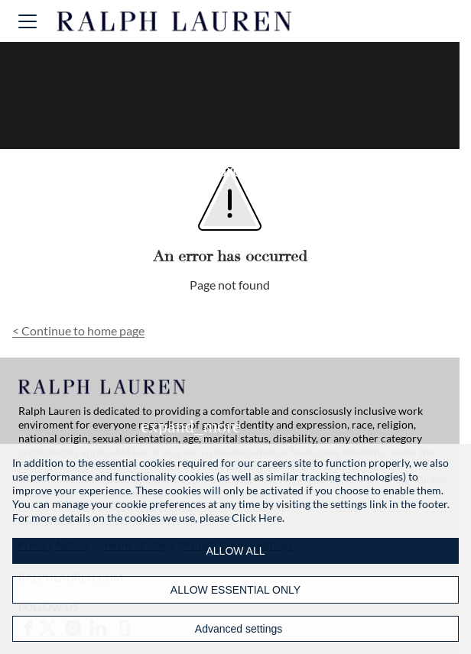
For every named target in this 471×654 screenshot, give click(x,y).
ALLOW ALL (235, 551)
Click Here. (258, 517)
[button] (27, 21)
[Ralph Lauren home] (174, 21)
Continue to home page (78, 330)
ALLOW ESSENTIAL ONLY (235, 590)
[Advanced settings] (235, 629)
